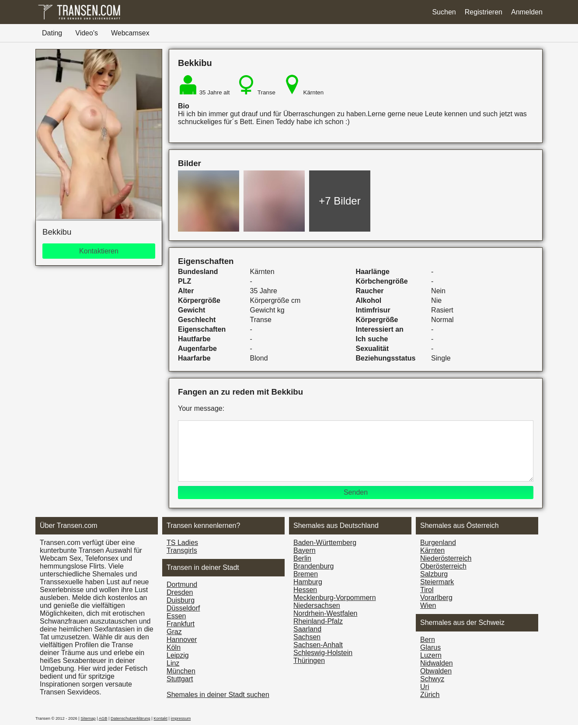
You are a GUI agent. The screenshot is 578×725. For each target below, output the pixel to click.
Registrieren (483, 12)
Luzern (431, 655)
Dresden (180, 592)
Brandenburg (313, 566)
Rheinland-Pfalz (318, 621)
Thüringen (309, 660)
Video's (86, 33)
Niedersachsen (316, 605)
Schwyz (432, 679)
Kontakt (160, 718)
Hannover (182, 639)
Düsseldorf (183, 608)
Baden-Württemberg (324, 542)
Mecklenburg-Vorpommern (334, 597)
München (181, 671)
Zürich (429, 694)
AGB (103, 718)
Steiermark (437, 582)
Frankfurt (181, 624)
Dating (52, 33)
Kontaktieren (98, 251)
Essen (176, 616)
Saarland (307, 629)
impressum (181, 718)
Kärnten (432, 550)
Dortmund (182, 584)
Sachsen (306, 637)
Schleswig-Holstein (322, 652)
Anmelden (527, 12)
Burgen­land (438, 542)
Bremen (305, 574)
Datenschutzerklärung (130, 718)
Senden (356, 492)
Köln (174, 647)
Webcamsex (130, 33)
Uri (424, 686)
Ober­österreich (443, 566)
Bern (427, 639)
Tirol (427, 589)
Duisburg (181, 600)
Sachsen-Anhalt (318, 645)
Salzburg (434, 574)
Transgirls (182, 550)
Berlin (302, 558)
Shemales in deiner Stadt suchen (218, 694)
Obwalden (436, 671)
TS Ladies (182, 542)
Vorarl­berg (436, 597)
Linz (173, 663)
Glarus (430, 647)
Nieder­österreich (445, 558)
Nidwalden (436, 663)
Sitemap (87, 718)
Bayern (304, 550)
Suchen (444, 12)
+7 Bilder (339, 201)
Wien (428, 605)
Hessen (305, 589)
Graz (174, 631)
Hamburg (307, 582)
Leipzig (178, 655)
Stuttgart (180, 679)
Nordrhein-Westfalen (325, 613)
